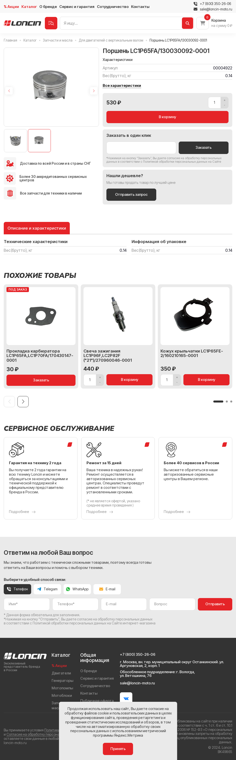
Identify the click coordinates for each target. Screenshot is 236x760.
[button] (218, 402)
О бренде (48, 6)
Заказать (204, 147)
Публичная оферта (97, 701)
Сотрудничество (113, 6)
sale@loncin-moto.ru (213, 9)
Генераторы (62, 680)
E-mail (107, 589)
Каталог (29, 6)
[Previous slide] (9, 91)
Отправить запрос (131, 194)
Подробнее (22, 512)
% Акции (11, 6)
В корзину (167, 117)
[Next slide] (93, 91)
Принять (118, 749)
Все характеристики (122, 85)
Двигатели (61, 673)
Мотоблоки (62, 695)
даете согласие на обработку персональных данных (109, 619)
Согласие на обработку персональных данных (44, 734)
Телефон (17, 589)
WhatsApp (77, 589)
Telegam (47, 589)
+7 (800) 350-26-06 (215, 4)
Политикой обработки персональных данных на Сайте (182, 161)
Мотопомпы (62, 688)
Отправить (215, 604)
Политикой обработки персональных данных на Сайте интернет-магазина (94, 623)
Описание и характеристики (36, 228)
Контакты (140, 6)
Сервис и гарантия (76, 6)
